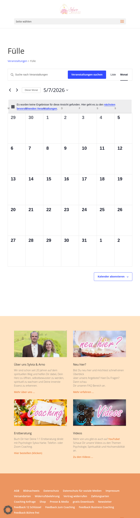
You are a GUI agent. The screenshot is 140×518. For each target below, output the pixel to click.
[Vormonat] (10, 90)
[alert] (70, 107)
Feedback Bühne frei (26, 512)
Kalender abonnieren (111, 276)
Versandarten (22, 496)
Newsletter (105, 501)
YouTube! (114, 439)
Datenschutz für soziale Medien (82, 490)
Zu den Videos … (83, 457)
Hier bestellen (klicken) (28, 453)
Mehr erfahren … (83, 392)
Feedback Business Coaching (96, 507)
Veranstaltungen (17, 61)
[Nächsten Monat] (17, 90)
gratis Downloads (83, 501)
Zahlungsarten (100, 496)
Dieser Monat (31, 90)
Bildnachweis (31, 490)
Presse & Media (59, 501)
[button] (8, 510)
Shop (43, 501)
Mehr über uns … (24, 392)
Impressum (112, 490)
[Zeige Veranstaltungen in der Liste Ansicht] (113, 74)
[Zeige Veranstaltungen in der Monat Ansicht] (124, 74)
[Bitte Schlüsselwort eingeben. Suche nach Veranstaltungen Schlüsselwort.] (38, 74)
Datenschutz (51, 490)
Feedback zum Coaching (60, 507)
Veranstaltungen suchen (87, 74)
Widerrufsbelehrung (47, 496)
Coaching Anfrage (25, 501)
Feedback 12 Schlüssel (27, 507)
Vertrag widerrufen (75, 496)
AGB (16, 490)
